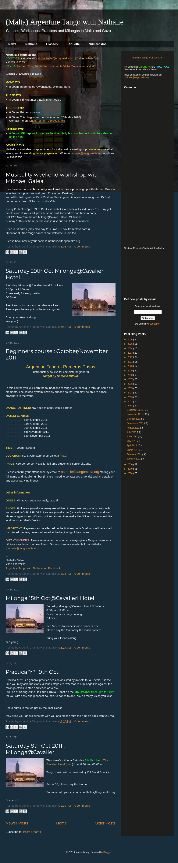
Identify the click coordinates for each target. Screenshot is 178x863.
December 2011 (135, 410)
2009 (130, 468)
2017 (130, 379)
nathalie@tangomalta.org (58, 58)
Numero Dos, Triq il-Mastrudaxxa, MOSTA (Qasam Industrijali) (56, 66)
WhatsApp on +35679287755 (46, 120)
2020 (130, 366)
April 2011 (132, 445)
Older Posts (105, 823)
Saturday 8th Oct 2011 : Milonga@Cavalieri (35, 748)
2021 (130, 361)
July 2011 (132, 432)
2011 (130, 406)
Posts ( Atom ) (32, 831)
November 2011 (135, 414)
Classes (52, 44)
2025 (130, 344)
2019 (130, 370)
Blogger (107, 852)
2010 (130, 464)
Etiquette (73, 44)
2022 (130, 357)
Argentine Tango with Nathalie (147, 57)
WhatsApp (91, 58)
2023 (130, 353)
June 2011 (132, 436)
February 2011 (134, 454)
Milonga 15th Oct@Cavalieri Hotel (50, 598)
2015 (130, 388)
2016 (130, 384)
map (63, 455)
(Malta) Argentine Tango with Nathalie (64, 22)
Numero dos (97, 44)
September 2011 (135, 423)
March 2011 (133, 450)
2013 (130, 397)
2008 (130, 473)
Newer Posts (17, 823)
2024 (130, 348)
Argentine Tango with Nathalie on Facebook (33, 568)
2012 (130, 401)
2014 (130, 392)
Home (61, 823)
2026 (130, 339)
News (12, 44)
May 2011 (132, 441)
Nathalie (31, 44)
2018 (130, 375)
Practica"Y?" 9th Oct (32, 672)
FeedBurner (154, 323)
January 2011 (134, 458)
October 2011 (134, 419)
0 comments (82, 246)
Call (79, 58)
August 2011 (133, 427)
